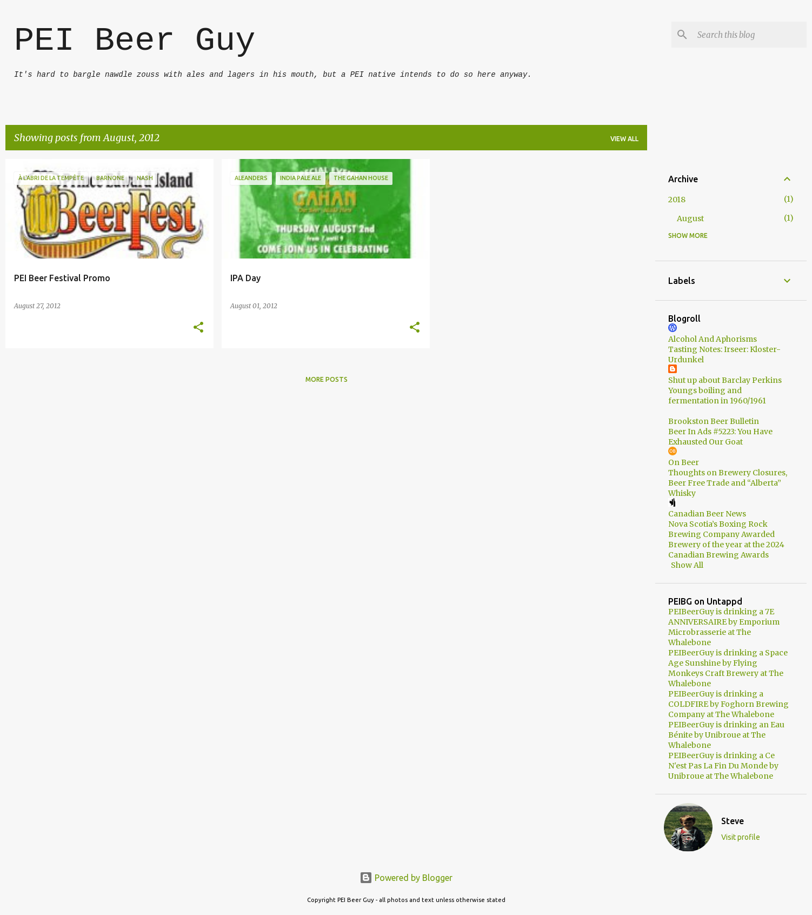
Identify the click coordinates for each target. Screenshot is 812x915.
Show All (687, 565)
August (690, 218)
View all (624, 138)
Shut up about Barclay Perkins (725, 380)
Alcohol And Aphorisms (712, 339)
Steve (732, 821)
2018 (676, 199)
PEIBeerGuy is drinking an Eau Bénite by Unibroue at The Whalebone (726, 735)
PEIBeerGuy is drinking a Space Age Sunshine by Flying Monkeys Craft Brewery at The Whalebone (728, 668)
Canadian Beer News (707, 514)
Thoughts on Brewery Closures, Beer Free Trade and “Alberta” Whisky (727, 483)
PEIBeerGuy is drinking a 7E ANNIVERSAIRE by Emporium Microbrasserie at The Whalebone (724, 627)
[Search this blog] (750, 35)
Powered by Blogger (406, 878)
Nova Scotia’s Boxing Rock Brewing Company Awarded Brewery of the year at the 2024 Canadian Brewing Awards (726, 539)
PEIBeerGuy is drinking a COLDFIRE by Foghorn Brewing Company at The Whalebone (728, 704)
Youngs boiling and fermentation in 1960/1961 (717, 396)
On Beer (683, 462)
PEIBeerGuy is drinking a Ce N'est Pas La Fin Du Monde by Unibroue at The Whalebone (723, 766)
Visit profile (740, 837)
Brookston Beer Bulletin (713, 421)
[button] (198, 328)
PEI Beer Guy (134, 41)
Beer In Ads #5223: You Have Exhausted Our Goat (720, 437)
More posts (326, 379)
